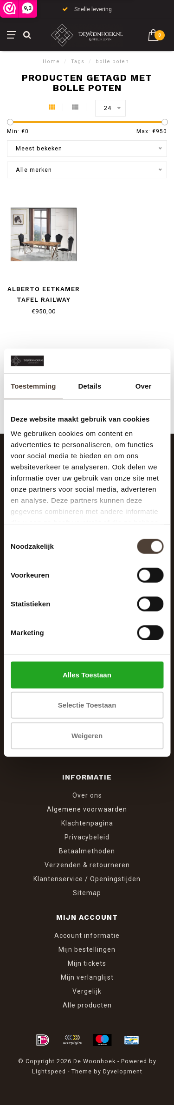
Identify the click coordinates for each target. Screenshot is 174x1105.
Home (51, 61)
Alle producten (87, 1005)
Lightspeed (49, 1071)
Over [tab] (143, 386)
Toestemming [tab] (33, 386)
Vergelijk (87, 991)
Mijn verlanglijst (87, 977)
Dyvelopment (122, 1071)
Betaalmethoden (87, 851)
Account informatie (87, 935)
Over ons (87, 795)
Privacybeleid (87, 837)
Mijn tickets (87, 963)
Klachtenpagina (87, 823)
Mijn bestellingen (87, 949)
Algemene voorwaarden (87, 809)
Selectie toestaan (87, 705)
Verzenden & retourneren (87, 865)
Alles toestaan (87, 674)
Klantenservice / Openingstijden (87, 879)
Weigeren (87, 735)
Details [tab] (89, 386)
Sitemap (87, 893)
